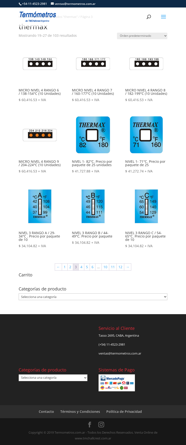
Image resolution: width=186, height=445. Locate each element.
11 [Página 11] (113, 267)
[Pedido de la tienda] (142, 36)
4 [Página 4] (81, 267)
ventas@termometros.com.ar (120, 353)
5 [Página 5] (87, 267)
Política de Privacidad (124, 411)
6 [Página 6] (92, 267)
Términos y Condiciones (80, 411)
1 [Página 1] (65, 267)
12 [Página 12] (120, 267)
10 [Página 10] (105, 267)
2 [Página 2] (70, 267)
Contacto (46, 411)
